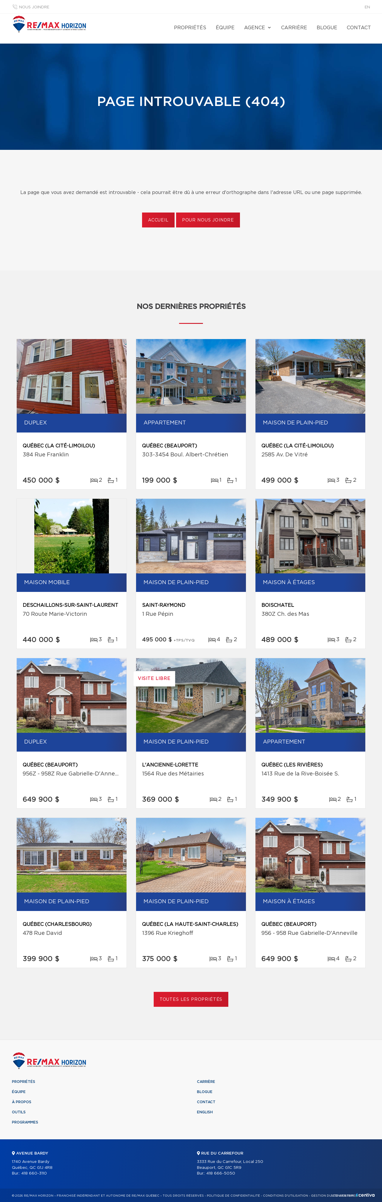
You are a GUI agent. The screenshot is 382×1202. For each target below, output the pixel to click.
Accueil (158, 220)
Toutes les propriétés (191, 1000)
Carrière (294, 27)
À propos (21, 1102)
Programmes (25, 1122)
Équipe (225, 27)
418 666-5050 (220, 1173)
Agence (254, 27)
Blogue (327, 27)
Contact (359, 27)
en (367, 7)
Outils (19, 1112)
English (205, 1112)
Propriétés (190, 27)
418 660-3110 (34, 1173)
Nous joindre (34, 7)
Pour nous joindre (208, 220)
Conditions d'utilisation (285, 1195)
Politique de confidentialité (233, 1195)
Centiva (365, 1195)
